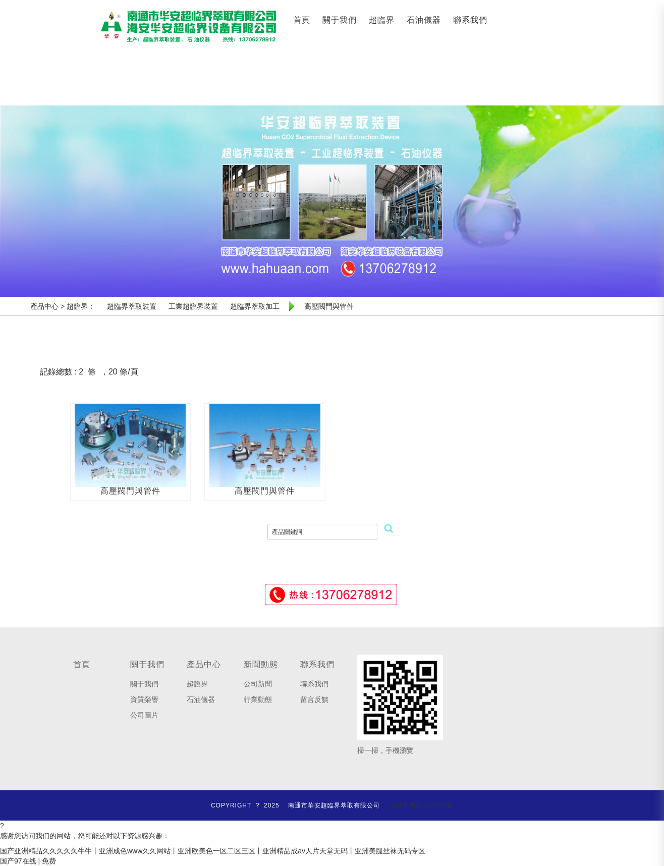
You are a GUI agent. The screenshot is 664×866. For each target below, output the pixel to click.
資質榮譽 (144, 699)
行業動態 (258, 699)
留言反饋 (314, 699)
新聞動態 (261, 664)
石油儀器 (424, 20)
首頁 (301, 20)
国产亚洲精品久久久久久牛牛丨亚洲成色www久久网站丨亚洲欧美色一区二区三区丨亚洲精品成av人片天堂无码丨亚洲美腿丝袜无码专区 (212, 851)
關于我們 (339, 20)
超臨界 (382, 20)
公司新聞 (258, 684)
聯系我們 (470, 20)
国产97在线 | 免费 (28, 861)
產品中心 (204, 664)
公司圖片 (144, 715)
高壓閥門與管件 (130, 490)
